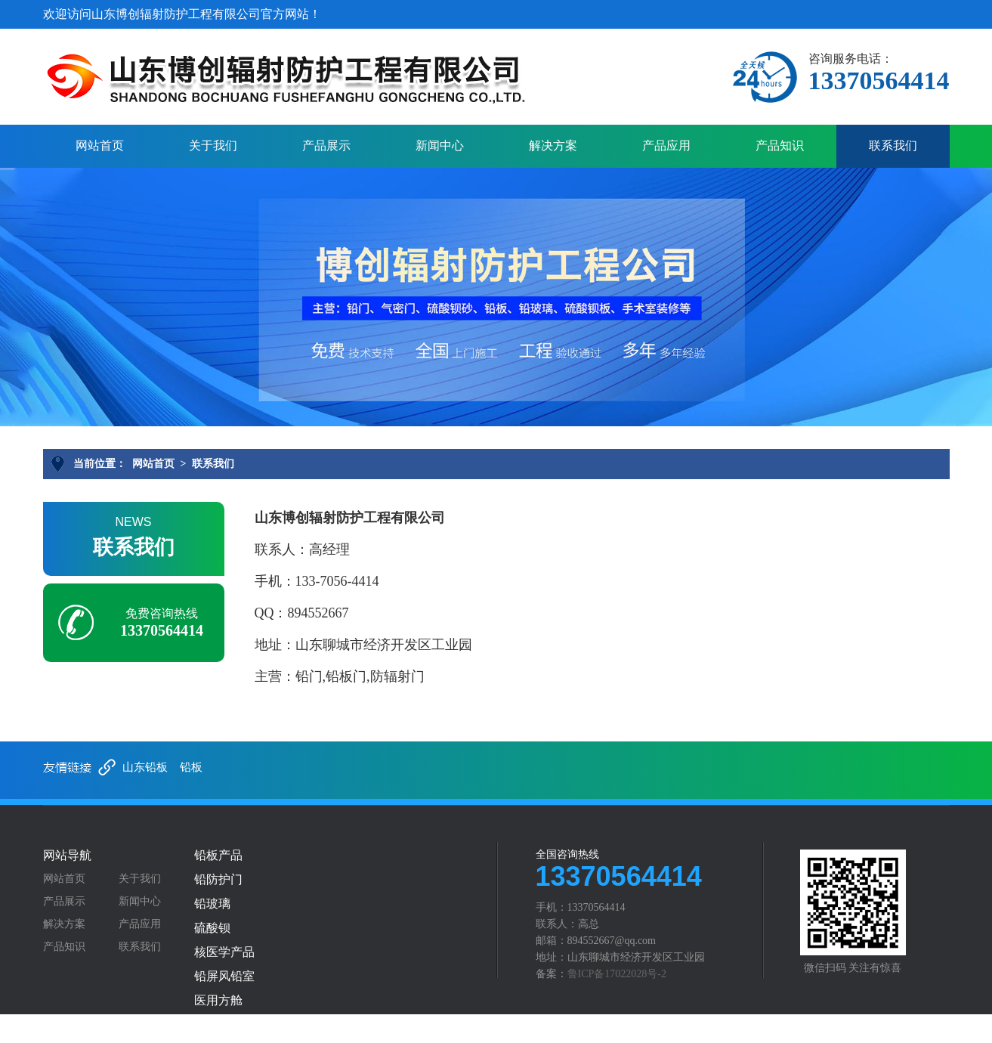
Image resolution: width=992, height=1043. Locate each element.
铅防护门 (218, 880)
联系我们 (893, 145)
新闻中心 (440, 145)
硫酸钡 (212, 928)
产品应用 (666, 145)
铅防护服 (218, 1025)
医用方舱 (218, 1001)
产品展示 (326, 145)
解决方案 (553, 145)
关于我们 (213, 145)
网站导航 (67, 856)
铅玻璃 (212, 904)
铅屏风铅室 (224, 976)
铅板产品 (218, 856)
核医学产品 (224, 952)
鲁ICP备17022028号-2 (616, 974)
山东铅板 (145, 767)
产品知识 (780, 145)
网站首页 (100, 145)
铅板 (191, 767)
